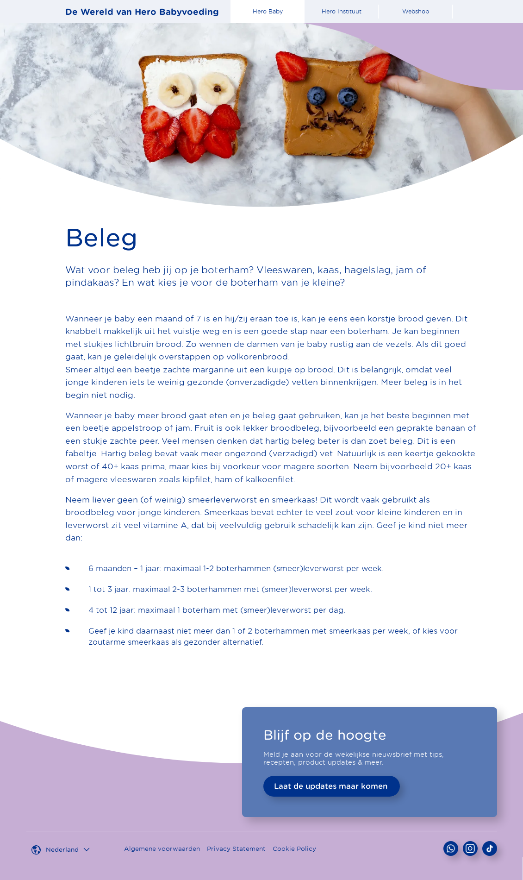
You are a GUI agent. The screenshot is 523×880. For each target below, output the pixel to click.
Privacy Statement (236, 849)
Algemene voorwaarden (162, 849)
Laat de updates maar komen (330, 786)
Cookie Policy (294, 849)
